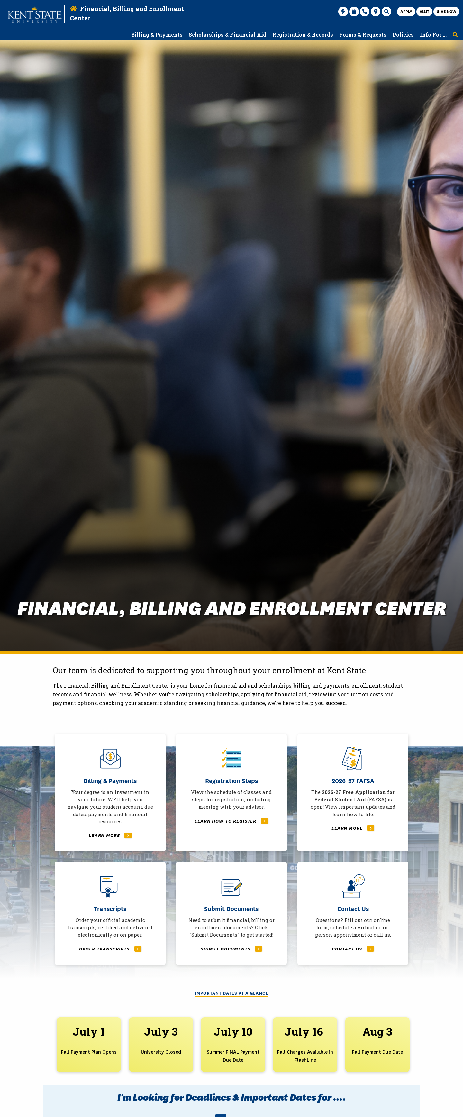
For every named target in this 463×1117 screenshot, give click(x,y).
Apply (406, 11)
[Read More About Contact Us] (352, 916)
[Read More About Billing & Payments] (110, 793)
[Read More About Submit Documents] (231, 916)
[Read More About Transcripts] (110, 916)
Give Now (446, 11)
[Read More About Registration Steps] (231, 793)
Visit (424, 11)
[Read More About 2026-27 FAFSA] (352, 793)
